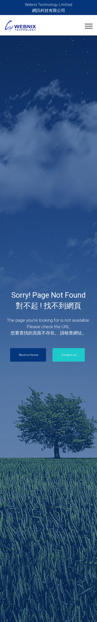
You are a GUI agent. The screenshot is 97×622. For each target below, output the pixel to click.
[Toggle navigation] (89, 26)
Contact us (69, 354)
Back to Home (28, 354)
